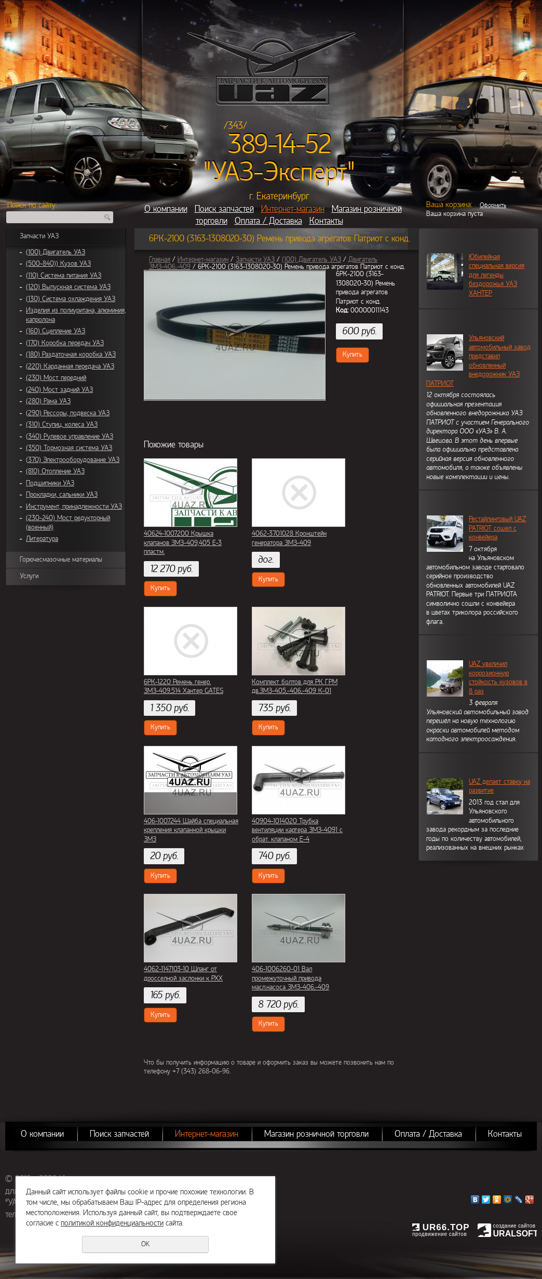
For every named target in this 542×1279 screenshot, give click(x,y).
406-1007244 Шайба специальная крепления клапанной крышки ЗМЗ (191, 830)
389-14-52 (279, 144)
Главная (159, 259)
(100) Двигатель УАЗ (55, 252)
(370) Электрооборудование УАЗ (72, 460)
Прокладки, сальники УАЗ (62, 495)
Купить (352, 354)
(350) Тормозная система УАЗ (69, 448)
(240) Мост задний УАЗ (59, 390)
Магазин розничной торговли (316, 1133)
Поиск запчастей (224, 208)
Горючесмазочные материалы (61, 559)
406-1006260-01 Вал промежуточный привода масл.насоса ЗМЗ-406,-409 (290, 978)
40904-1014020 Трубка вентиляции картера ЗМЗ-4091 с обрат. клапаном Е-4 (297, 830)
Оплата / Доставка (268, 220)
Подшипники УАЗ (50, 483)
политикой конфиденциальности (112, 1223)
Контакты (326, 220)
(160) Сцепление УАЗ (55, 331)
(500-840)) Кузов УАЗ (58, 264)
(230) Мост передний (56, 378)
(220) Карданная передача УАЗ (70, 366)
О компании (165, 208)
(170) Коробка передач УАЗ (65, 343)
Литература (42, 539)
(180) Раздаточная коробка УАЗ (71, 354)
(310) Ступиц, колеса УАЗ (62, 424)
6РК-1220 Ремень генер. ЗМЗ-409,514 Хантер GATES (183, 687)
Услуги (29, 576)
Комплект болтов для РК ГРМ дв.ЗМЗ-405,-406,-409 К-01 (294, 687)
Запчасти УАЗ (39, 236)
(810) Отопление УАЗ (55, 471)
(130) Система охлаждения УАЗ (70, 299)
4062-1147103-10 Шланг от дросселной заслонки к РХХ (183, 974)
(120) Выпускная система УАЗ (68, 287)
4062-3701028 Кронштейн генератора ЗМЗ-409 (289, 538)
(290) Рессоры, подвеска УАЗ (68, 413)
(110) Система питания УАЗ (63, 275)
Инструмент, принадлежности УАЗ (74, 506)
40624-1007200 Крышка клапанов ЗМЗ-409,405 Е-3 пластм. (183, 542)
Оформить (493, 205)
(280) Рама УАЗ (48, 401)
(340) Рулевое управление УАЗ (69, 436)
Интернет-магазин (292, 208)
